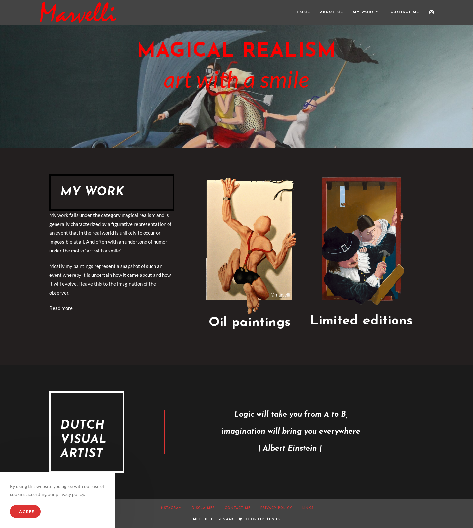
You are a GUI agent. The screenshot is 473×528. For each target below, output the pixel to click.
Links (307, 508)
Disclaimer (203, 508)
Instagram (171, 508)
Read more (61, 308)
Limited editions (361, 321)
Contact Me (238, 508)
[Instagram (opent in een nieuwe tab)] (431, 12)
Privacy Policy (276, 508)
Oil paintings (250, 322)
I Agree (25, 511)
